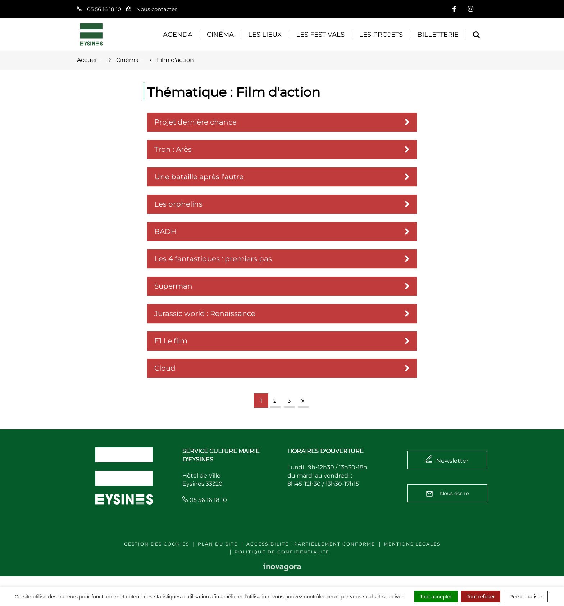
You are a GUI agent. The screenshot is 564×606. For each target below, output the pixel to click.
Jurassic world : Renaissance (204, 313)
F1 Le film (170, 340)
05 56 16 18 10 (204, 500)
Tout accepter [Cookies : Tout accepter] (436, 596)
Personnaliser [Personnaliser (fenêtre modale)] (525, 596)
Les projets (381, 35)
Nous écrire (447, 493)
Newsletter (452, 460)
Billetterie (438, 35)
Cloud (165, 368)
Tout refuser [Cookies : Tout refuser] (481, 596)
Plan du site (218, 544)
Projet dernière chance (195, 122)
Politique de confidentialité (282, 552)
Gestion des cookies (156, 544)
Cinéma (220, 35)
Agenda (177, 35)
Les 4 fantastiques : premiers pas (213, 258)
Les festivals (320, 35)
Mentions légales (412, 544)
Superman (173, 286)
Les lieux (265, 35)
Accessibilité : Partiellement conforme (310, 544)
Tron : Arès (173, 149)
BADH (165, 231)
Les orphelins (178, 204)
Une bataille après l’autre (199, 176)
